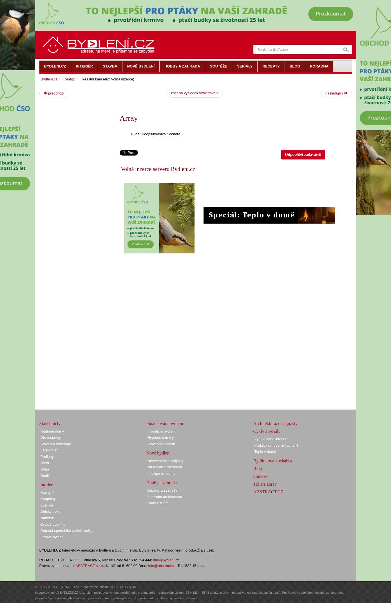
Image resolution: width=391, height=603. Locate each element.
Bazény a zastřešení (164, 490)
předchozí (54, 93)
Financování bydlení (164, 423)
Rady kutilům (158, 503)
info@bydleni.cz (166, 560)
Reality (69, 79)
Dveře (45, 463)
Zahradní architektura (165, 497)
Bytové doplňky (53, 524)
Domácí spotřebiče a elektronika (67, 530)
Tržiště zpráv (265, 484)
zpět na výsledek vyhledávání (195, 93)
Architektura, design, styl (276, 423)
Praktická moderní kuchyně (276, 445)
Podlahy (47, 456)
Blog (257, 468)
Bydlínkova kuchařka (272, 460)
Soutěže (260, 476)
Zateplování (50, 450)
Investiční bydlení (162, 431)
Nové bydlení (158, 453)
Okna (45, 469)
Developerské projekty (166, 461)
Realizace (49, 476)
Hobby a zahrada (161, 482)
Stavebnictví (50, 423)
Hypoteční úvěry (161, 437)
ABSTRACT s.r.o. (89, 566)
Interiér (46, 484)
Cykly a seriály (267, 431)
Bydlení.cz (49, 79)
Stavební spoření (161, 444)
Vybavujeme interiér (270, 439)
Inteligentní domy (161, 473)
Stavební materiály (56, 444)
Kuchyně (48, 492)
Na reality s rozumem (165, 467)
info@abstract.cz (162, 566)
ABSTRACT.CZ (268, 491)
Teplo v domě (265, 451)
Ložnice (47, 505)
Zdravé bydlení (53, 537)
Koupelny (48, 499)
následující (336, 93)
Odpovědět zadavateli (303, 154)
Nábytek (47, 518)
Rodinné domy (52, 431)
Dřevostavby (51, 437)
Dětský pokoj (51, 511)
